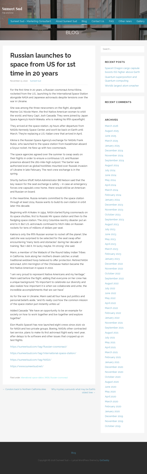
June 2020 (110, 386)
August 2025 (112, 130)
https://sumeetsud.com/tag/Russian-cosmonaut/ (38, 346)
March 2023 (111, 248)
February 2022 (113, 313)
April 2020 (110, 396)
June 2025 (110, 135)
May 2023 (110, 239)
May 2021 (110, 342)
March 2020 (111, 401)
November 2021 (114, 322)
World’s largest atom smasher (122, 85)
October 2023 (112, 214)
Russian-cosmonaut (59, 378)
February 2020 (113, 406)
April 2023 (110, 244)
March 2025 (111, 140)
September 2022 (114, 278)
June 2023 (110, 234)
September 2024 (114, 160)
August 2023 (112, 224)
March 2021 (111, 352)
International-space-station (32, 378)
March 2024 (111, 190)
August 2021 (111, 332)
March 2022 (111, 308)
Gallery (141, 21)
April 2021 (110, 347)
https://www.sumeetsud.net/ (27, 366)
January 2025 (112, 145)
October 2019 (112, 426)
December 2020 (114, 367)
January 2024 (112, 199)
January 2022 (112, 317)
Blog (84, 21)
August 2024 (112, 165)
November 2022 (114, 268)
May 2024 (110, 180)
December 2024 (114, 150)
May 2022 (110, 298)
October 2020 (113, 376)
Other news (125, 21)
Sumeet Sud (12, 8)
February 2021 (113, 357)
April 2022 (110, 303)
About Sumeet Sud (66, 21)
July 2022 (110, 288)
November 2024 (114, 155)
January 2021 (112, 362)
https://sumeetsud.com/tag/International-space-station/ (43, 353)
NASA (47, 378)
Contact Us (98, 21)
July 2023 (110, 229)
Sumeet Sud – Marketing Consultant (31, 21)
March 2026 (111, 125)
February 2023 (113, 253)
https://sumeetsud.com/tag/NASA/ (30, 359)
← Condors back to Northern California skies (24, 389)
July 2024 (110, 170)
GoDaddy (104, 460)
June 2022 (110, 293)
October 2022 (112, 273)
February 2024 (113, 194)
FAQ (111, 21)
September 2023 (114, 219)
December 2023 (114, 204)
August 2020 (112, 381)
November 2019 (114, 421)
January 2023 (112, 258)
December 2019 (114, 416)
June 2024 (110, 175)
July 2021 (110, 337)
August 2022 (112, 283)
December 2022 (114, 263)
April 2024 (110, 185)
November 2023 (114, 209)
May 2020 (110, 391)
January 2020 (112, 411)
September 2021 (114, 327)
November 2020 (114, 372)
